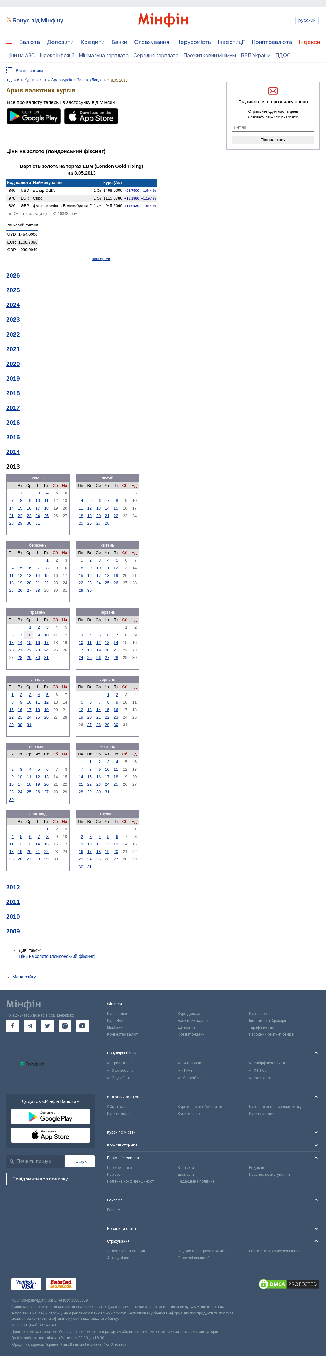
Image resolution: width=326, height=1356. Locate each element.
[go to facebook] (12, 1026)
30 (29, 523)
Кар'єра (114, 1174)
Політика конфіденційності (131, 1181)
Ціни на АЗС (20, 55)
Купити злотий (262, 1113)
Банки (119, 42)
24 (38, 515)
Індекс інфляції (57, 55)
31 (38, 523)
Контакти (186, 1167)
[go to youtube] (82, 1026)
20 (98, 515)
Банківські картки (193, 1020)
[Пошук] (80, 1161)
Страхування (151, 42)
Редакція (257, 1167)
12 (89, 508)
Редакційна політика (196, 1181)
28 (11, 523)
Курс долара (189, 1014)
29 (20, 523)
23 (29, 515)
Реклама (115, 1210)
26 (89, 523)
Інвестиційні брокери (267, 1020)
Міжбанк (114, 1027)
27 (98, 523)
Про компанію (119, 1167)
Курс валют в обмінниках (200, 1107)
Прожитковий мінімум (209, 55)
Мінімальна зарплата (104, 55)
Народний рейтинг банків (271, 1034)
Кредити (92, 42)
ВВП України (255, 55)
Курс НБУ (115, 1020)
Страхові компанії (193, 1258)
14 (11, 508)
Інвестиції (231, 42)
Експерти (186, 1174)
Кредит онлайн (191, 1034)
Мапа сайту (24, 976)
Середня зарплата (156, 55)
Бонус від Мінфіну (37, 20)
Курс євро (258, 1014)
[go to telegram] (30, 1026)
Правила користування (269, 1174)
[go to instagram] (65, 1026)
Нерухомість (193, 42)
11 (46, 500)
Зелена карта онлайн (126, 1251)
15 (20, 508)
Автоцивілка (118, 1258)
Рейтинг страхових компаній (274, 1251)
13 (98, 508)
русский (307, 20)
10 (38, 500)
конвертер (101, 259)
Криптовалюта (272, 42)
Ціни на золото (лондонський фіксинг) (57, 956)
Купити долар (119, 1113)
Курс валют (117, 1014)
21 (11, 515)
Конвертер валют (122, 1034)
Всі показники (29, 70)
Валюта (29, 42)
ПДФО (283, 55)
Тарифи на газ (261, 1027)
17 (38, 508)
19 (89, 515)
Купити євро (189, 1113)
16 (29, 508)
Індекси (309, 42)
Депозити (60, 42)
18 (46, 508)
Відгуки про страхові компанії (204, 1251)
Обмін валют (118, 1107)
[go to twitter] (47, 1026)
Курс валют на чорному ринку (275, 1107)
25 (46, 515)
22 (20, 515)
